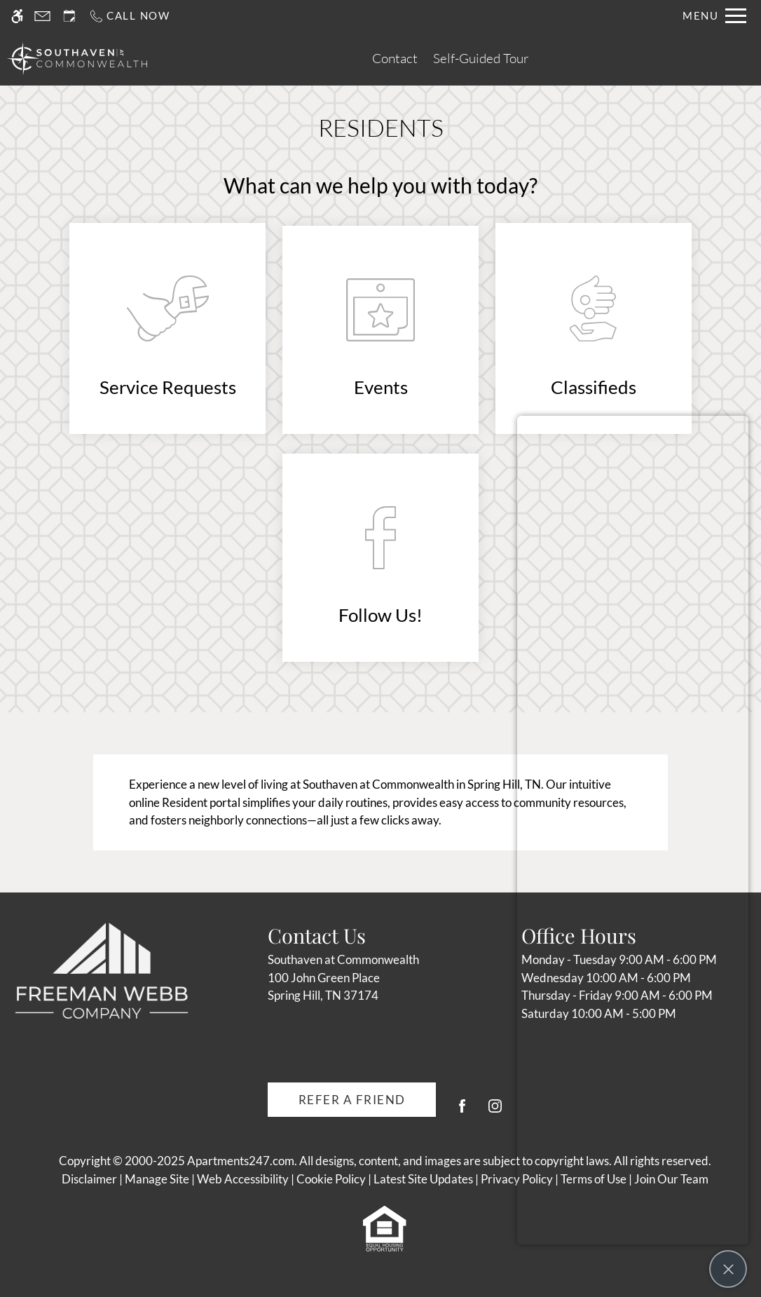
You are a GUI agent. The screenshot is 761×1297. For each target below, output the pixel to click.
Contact (395, 58)
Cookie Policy (331, 1179)
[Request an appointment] (69, 16)
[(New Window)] (167, 329)
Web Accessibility (243, 1179)
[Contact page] (42, 16)
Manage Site (157, 1179)
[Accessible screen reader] (17, 16)
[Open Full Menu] (714, 16)
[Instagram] (495, 1111)
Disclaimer (89, 1179)
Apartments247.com (240, 1160)
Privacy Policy (517, 1179)
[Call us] (129, 16)
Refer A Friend (352, 1099)
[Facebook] (462, 1111)
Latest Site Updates (423, 1179)
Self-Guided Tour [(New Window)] (481, 58)
